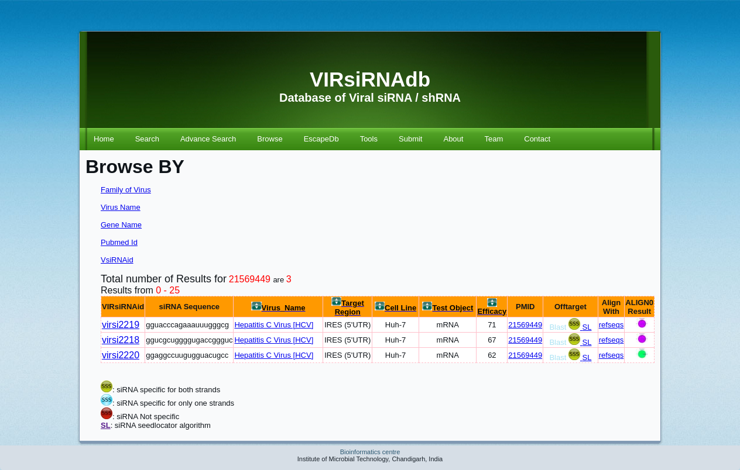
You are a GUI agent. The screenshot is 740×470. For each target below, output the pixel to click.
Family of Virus (126, 189)
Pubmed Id (119, 242)
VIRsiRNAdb (370, 79)
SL (587, 327)
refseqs (611, 324)
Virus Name (121, 207)
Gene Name (121, 224)
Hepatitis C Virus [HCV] (273, 324)
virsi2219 (120, 325)
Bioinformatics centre (370, 451)
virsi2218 (120, 340)
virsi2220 (120, 355)
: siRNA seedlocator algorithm (161, 425)
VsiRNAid (117, 259)
